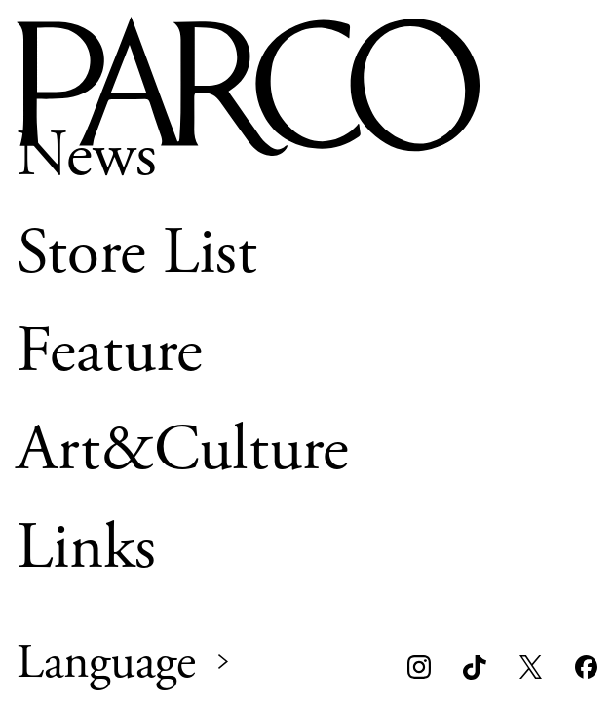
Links (86, 547)
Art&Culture (183, 450)
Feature (110, 351)
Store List (137, 253)
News (87, 155)
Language (106, 663)
